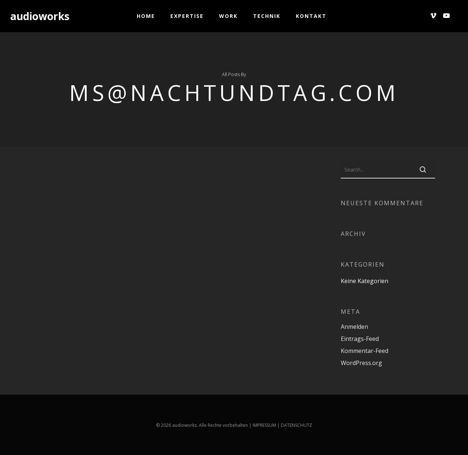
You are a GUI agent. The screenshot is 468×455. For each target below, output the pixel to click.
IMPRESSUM (264, 425)
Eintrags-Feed (360, 339)
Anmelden (354, 327)
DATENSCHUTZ (296, 425)
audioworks (39, 16)
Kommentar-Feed (364, 351)
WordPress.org (361, 363)
